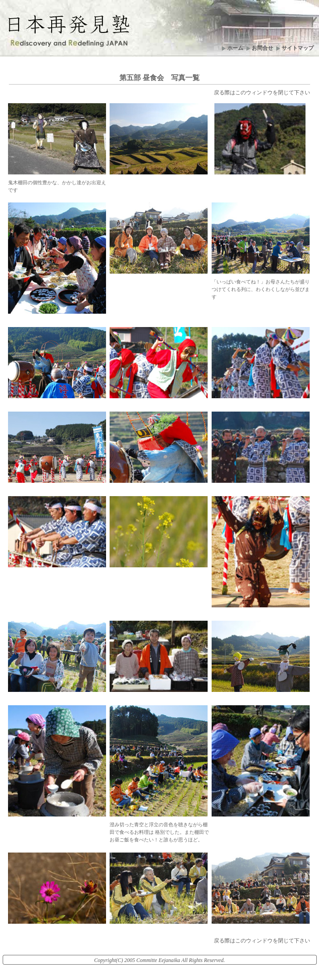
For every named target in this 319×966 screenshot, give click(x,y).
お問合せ (262, 48)
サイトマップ (298, 48)
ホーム (235, 48)
